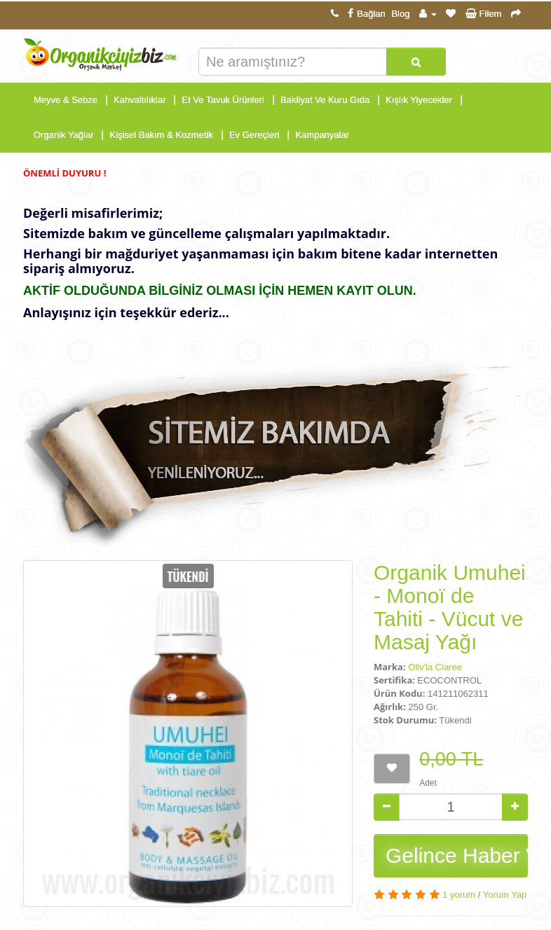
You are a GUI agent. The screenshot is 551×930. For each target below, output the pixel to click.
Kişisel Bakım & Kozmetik (161, 135)
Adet (428, 783)
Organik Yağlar (64, 135)
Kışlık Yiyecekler (419, 100)
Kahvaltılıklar (139, 100)
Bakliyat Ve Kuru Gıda (324, 100)
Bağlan (364, 13)
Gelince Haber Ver (457, 855)
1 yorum (458, 894)
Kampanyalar (322, 135)
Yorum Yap (505, 894)
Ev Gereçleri (254, 135)
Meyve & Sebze (65, 100)
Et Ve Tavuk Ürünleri (223, 100)
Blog (400, 13)
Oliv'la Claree (435, 667)
